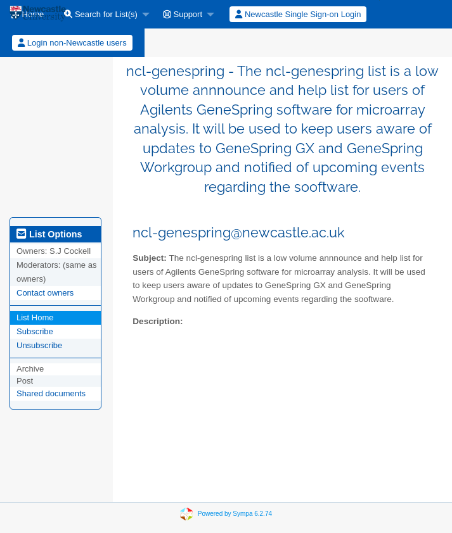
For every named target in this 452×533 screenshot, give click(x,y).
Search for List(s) (101, 14)
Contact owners (45, 293)
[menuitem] (103, 14)
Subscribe (34, 331)
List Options (49, 234)
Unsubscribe (39, 345)
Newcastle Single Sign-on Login (298, 14)
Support (182, 14)
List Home (35, 317)
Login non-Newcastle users (72, 42)
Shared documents (51, 393)
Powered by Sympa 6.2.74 (235, 513)
